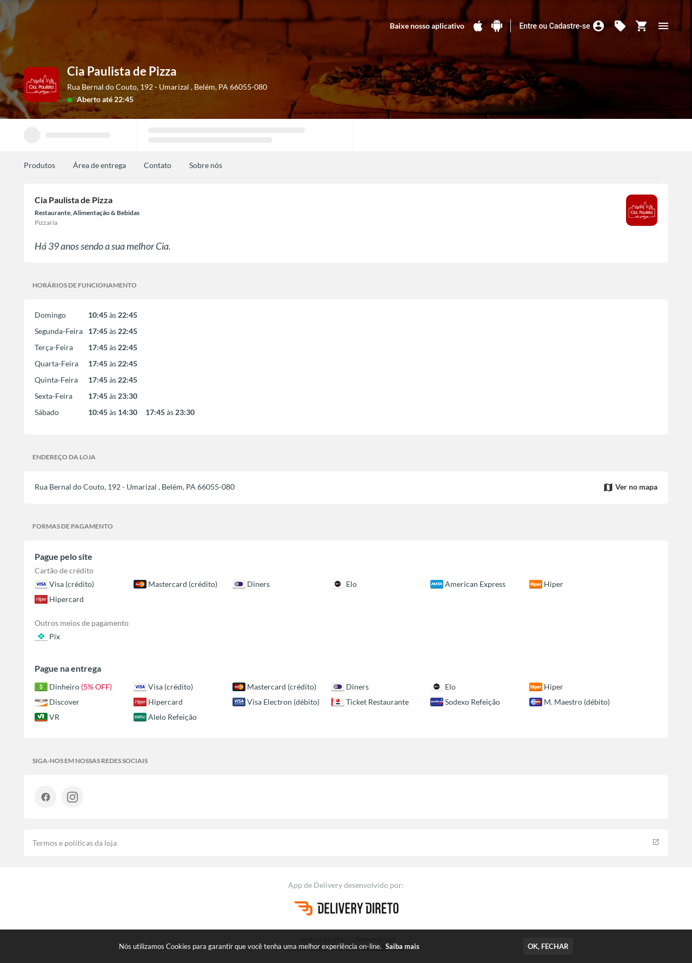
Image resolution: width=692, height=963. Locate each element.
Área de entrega (99, 165)
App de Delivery (316, 885)
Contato (157, 165)
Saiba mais (402, 946)
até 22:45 (118, 99)
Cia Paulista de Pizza (122, 71)
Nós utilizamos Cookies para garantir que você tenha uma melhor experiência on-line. (269, 946)
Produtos (39, 165)
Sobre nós (205, 165)
